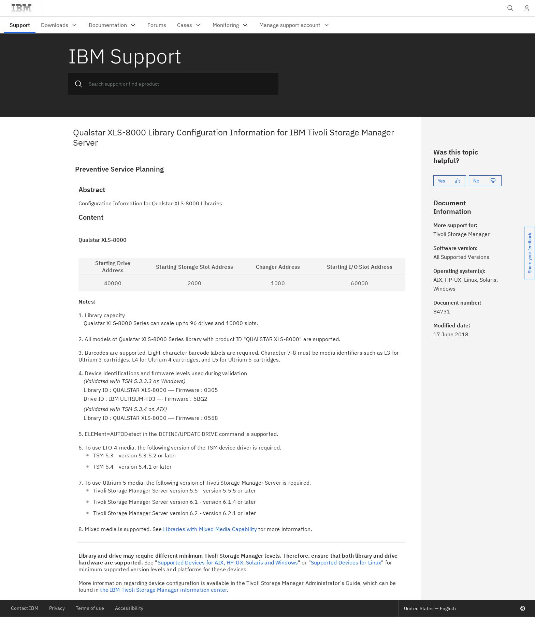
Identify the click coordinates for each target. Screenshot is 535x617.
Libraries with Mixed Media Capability (210, 529)
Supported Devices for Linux (346, 562)
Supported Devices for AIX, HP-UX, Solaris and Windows (228, 562)
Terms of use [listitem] (90, 608)
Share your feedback (529, 253)
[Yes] (449, 180)
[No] (485, 180)
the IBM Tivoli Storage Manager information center (163, 589)
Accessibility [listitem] (129, 608)
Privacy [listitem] (57, 608)
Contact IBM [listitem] (24, 608)
